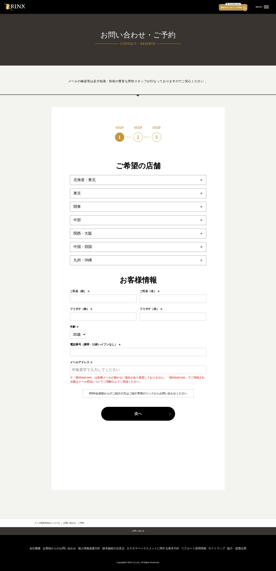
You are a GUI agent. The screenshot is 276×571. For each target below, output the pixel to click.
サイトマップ (216, 548)
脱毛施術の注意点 (113, 548)
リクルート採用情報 (193, 548)
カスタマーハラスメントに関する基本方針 (153, 548)
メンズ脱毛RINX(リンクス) (46, 523)
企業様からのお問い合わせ (59, 548)
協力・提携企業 (236, 548)
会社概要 (35, 548)
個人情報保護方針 (89, 548)
